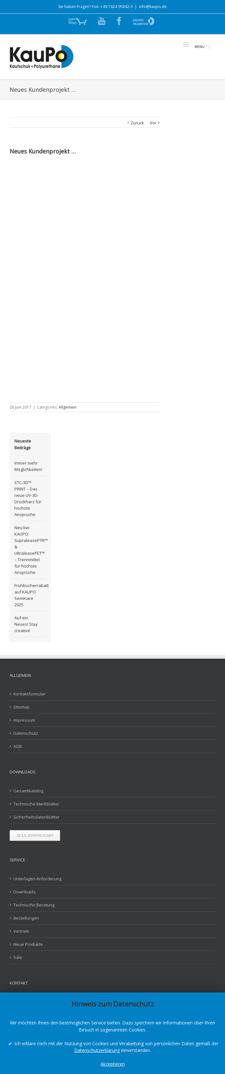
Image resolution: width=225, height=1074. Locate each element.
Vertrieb (21, 931)
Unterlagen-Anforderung (37, 879)
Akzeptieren (112, 1064)
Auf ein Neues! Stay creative (26, 624)
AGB (17, 746)
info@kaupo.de (153, 6)
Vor (153, 123)
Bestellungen (26, 918)
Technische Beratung (33, 905)
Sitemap (21, 707)
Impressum (24, 720)
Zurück (137, 123)
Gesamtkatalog (28, 791)
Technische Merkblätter (36, 804)
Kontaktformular (29, 694)
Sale (17, 957)
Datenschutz (25, 733)
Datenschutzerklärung (97, 1050)
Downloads (24, 892)
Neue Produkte (28, 944)
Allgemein (67, 407)
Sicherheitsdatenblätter (36, 817)
